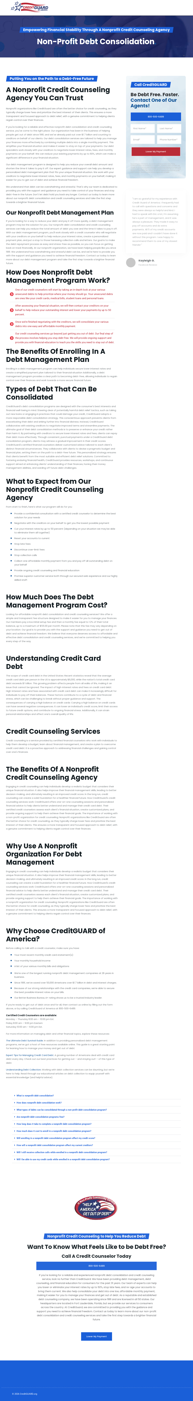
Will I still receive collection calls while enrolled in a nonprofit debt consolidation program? (62, 1152)
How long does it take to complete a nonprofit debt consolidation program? (54, 1124)
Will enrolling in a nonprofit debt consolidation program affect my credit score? (56, 1138)
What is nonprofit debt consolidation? (35, 1095)
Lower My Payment (96, 1336)
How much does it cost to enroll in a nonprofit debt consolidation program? (54, 1131)
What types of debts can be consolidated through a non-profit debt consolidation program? (62, 1109)
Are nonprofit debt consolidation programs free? (40, 1117)
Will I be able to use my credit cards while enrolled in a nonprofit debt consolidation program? (63, 1159)
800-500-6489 (156, 116)
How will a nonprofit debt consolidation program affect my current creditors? (55, 1145)
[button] (96, 1095)
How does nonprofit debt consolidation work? (39, 1102)
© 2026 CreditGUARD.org (24, 1394)
